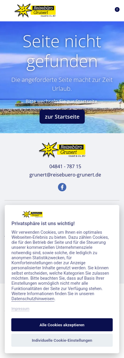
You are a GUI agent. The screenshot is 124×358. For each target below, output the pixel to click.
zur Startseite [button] (62, 116)
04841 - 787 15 (62, 166)
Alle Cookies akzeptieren (62, 324)
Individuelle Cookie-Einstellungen (62, 340)
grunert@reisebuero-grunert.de (62, 174)
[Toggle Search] (86, 10)
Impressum (20, 309)
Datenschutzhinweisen (32, 298)
